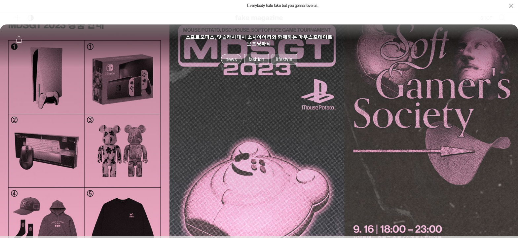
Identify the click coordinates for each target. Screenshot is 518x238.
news (231, 59)
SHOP (486, 18)
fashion (256, 59)
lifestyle (284, 59)
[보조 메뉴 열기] (17, 18)
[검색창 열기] (502, 18)
